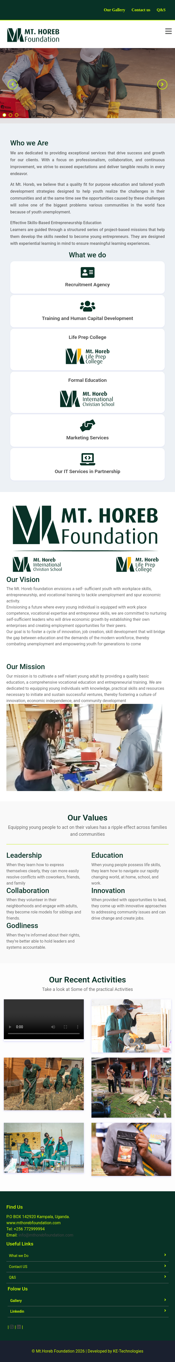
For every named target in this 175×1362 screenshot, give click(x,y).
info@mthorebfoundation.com (45, 1235)
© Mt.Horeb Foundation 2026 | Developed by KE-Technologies (87, 1351)
